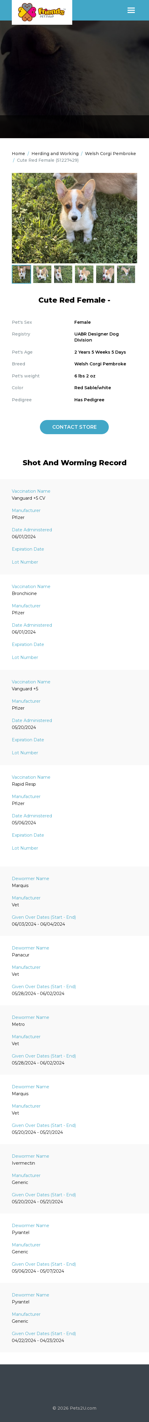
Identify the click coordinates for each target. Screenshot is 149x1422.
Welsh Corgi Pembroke (110, 153)
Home (18, 153)
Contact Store (74, 427)
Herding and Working (55, 153)
